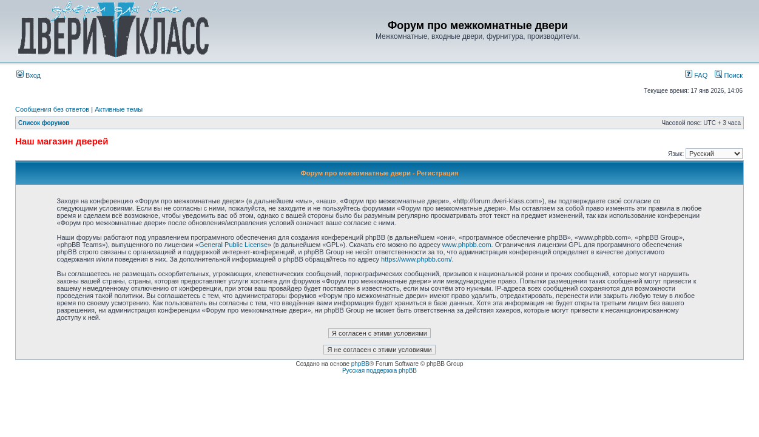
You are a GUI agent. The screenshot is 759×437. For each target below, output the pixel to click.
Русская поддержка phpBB (379, 370)
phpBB (360, 364)
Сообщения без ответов (52, 109)
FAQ (696, 75)
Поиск (729, 75)
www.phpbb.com (466, 244)
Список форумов (44, 123)
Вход (28, 75)
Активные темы (119, 109)
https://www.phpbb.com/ (416, 259)
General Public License (233, 244)
